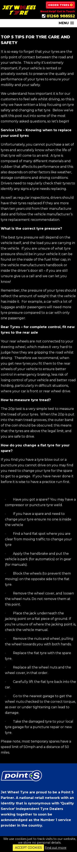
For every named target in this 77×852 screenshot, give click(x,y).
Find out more (55, 848)
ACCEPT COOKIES (28, 848)
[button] (66, 23)
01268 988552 (61, 16)
